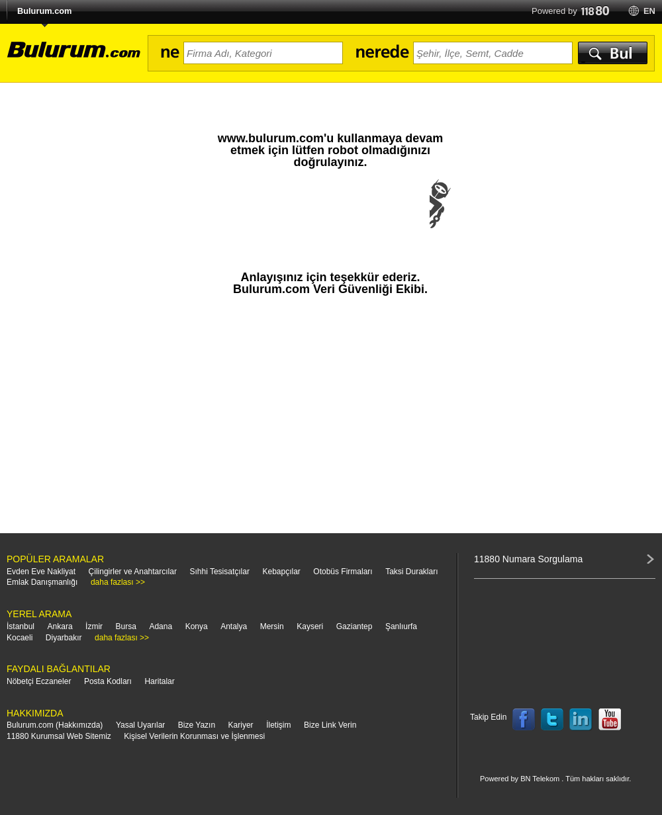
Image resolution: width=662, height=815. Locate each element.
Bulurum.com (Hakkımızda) (55, 725)
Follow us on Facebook (524, 719)
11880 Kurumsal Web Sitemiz (59, 736)
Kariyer (241, 725)
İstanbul (20, 626)
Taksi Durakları (411, 571)
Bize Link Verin (330, 725)
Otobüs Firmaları (342, 571)
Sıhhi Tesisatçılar (219, 571)
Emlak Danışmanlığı (42, 582)
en (649, 11)
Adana (160, 626)
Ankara (60, 626)
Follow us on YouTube (610, 719)
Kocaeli (19, 637)
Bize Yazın (196, 725)
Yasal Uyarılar (140, 725)
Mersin (272, 626)
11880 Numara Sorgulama (528, 559)
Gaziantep (354, 626)
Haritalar (159, 681)
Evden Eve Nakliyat (41, 571)
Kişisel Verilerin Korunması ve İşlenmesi (194, 736)
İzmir (94, 626)
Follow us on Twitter (552, 719)
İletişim (278, 725)
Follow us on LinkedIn (581, 719)
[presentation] (330, 217)
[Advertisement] (330, 420)
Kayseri (310, 626)
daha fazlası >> (118, 582)
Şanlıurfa (401, 626)
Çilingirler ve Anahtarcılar (133, 571)
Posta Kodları (108, 681)
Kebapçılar (281, 571)
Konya (196, 626)
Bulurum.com (44, 11)
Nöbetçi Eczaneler (39, 681)
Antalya (233, 626)
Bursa (126, 626)
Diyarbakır (64, 637)
